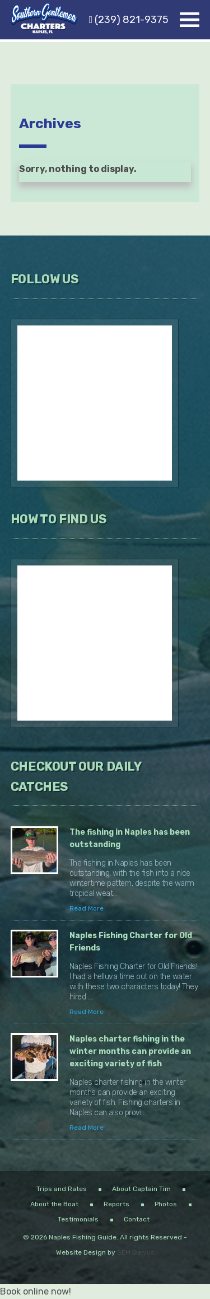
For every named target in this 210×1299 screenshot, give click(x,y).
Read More (86, 908)
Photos (166, 1204)
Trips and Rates (61, 1189)
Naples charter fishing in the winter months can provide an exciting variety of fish (130, 1051)
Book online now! (35, 1291)
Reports (116, 1204)
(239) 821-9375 (129, 19)
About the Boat (54, 1204)
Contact (137, 1219)
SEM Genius (136, 1252)
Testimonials (78, 1219)
